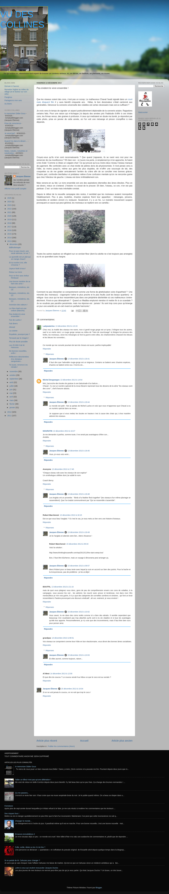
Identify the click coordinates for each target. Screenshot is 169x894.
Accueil (84, 740)
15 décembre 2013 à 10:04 (72, 689)
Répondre (47, 349)
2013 (9, 241)
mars (12, 400)
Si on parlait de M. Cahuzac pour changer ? (22, 860)
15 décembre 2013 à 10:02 (79, 612)
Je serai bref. (9, 133)
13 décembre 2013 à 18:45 (79, 451)
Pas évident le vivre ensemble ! (17, 315)
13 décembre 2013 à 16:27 (64, 431)
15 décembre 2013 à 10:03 (79, 655)
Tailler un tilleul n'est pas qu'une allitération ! (33, 780)
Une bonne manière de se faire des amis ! (19, 282)
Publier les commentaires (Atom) (61, 746)
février (12, 404)
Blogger (99, 888)
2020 (9, 216)
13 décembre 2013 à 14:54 (71, 380)
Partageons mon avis (13, 100)
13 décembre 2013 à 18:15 (71, 515)
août (12, 382)
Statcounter (143, 112)
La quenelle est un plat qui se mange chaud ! (20, 258)
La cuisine (13, 331)
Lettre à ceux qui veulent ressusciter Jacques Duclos (36, 868)
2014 (9, 238)
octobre (13, 375)
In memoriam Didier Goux (14, 113)
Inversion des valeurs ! (18, 305)
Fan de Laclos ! (15, 320)
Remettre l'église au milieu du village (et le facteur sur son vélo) (16, 91)
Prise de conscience (12, 123)
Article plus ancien (122, 740)
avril (11, 397)
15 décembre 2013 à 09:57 (79, 566)
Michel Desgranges (51, 380)
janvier (12, 407)
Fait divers (13, 323)
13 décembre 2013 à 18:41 (79, 359)
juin (11, 390)
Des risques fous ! (11, 813)
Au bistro (8, 104)
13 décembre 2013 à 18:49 (79, 532)
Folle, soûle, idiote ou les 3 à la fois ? (30, 847)
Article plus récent (46, 740)
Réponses (50, 354)
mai (11, 393)
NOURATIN (47, 431)
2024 (9, 202)
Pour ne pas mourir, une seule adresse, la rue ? (19, 252)
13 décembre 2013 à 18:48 (79, 494)
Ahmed (12, 327)
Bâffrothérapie (15, 247)
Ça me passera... (22, 793)
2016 (9, 230)
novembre (14, 371)
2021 (9, 212)
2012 (9, 412)
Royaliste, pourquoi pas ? (19, 334)
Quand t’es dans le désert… (15, 141)
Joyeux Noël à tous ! (17, 268)
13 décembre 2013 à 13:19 (66, 326)
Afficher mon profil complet (15, 189)
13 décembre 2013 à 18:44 (79, 402)
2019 (9, 219)
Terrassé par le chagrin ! (19, 338)
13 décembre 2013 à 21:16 (62, 587)
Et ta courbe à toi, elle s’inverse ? (18, 264)
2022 (9, 209)
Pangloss (8, 97)
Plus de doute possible (18, 342)
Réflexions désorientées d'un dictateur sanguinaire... (19, 359)
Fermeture (8, 806)
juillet (12, 386)
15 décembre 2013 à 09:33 (77, 544)
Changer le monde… (23, 821)
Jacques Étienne (52, 311)
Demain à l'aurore (11, 86)
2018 (9, 223)
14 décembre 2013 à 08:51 (63, 638)
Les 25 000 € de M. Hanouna (17, 346)
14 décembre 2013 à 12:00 (61, 674)
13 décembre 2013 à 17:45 (63, 469)
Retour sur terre (15, 272)
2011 (9, 416)
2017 (9, 227)
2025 (9, 198)
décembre (14, 244)
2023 (9, 205)
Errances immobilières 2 (25, 834)
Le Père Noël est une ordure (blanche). (17, 309)
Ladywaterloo (49, 326)
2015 (9, 234)
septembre (14, 379)
